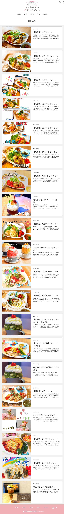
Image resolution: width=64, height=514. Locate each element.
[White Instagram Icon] (53, 507)
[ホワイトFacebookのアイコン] (56, 507)
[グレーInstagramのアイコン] (60, 2)
